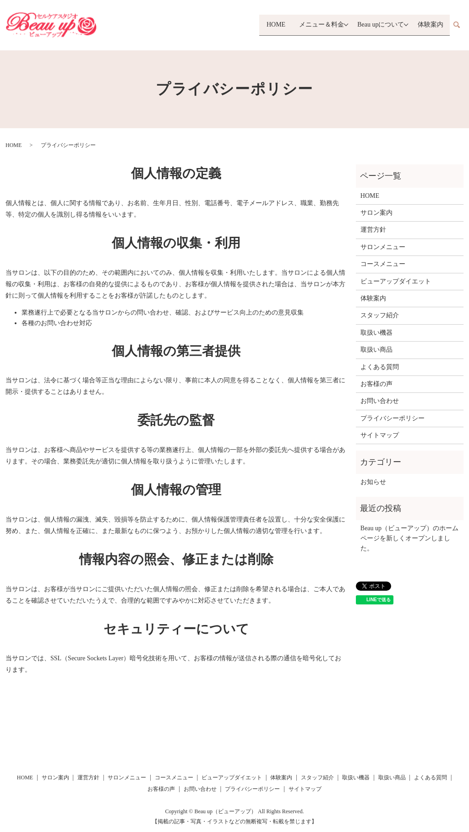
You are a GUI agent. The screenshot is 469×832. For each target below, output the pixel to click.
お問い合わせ (379, 400)
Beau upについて (378, 25)
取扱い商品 (376, 349)
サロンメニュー (382, 247)
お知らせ (373, 482)
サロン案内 (376, 212)
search (457, 25)
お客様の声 (376, 384)
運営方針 (373, 229)
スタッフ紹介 (379, 315)
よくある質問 (379, 367)
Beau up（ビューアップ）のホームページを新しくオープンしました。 (409, 538)
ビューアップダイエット (395, 281)
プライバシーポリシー (392, 418)
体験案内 (430, 25)
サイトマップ (379, 435)
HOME (268, 25)
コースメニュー (382, 264)
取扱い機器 (376, 332)
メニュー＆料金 (316, 25)
